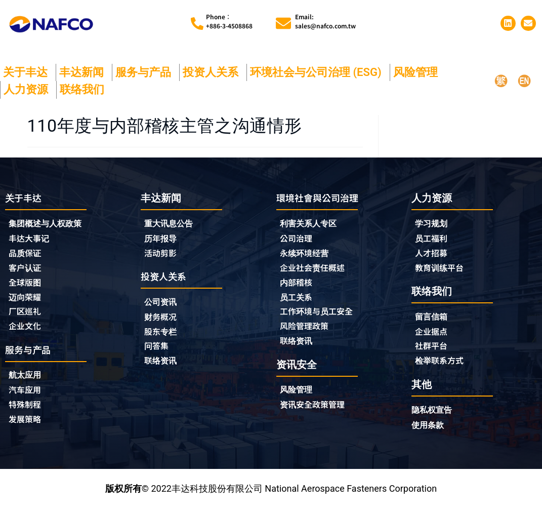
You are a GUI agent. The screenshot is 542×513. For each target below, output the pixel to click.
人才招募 (433, 254)
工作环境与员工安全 (321, 315)
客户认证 (27, 270)
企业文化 (27, 330)
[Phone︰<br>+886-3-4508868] (197, 23)
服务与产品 (145, 72)
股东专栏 (165, 334)
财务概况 (165, 319)
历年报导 (162, 239)
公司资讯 (165, 304)
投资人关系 (213, 72)
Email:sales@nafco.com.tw (325, 21)
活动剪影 (162, 254)
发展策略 (27, 426)
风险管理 (418, 72)
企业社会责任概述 (316, 270)
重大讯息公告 (171, 223)
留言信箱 (433, 318)
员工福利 (433, 239)
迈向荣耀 (27, 300)
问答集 (158, 350)
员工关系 (298, 300)
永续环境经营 (307, 254)
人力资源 (28, 89)
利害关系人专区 (312, 224)
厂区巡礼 (27, 315)
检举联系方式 (442, 364)
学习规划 (433, 223)
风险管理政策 (307, 330)
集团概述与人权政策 (50, 224)
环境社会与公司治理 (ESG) (318, 72)
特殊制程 (27, 411)
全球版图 (27, 285)
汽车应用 (29, 396)
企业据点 (433, 334)
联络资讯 (162, 365)
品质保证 (27, 254)
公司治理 (300, 239)
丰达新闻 (84, 72)
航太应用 (29, 380)
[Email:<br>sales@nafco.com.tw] (283, 23)
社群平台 (433, 349)
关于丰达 (28, 72)
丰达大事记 (31, 239)
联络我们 (84, 89)
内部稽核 (298, 285)
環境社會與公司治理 (321, 197)
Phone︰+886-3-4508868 (229, 21)
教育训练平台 (442, 269)
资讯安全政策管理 (316, 410)
